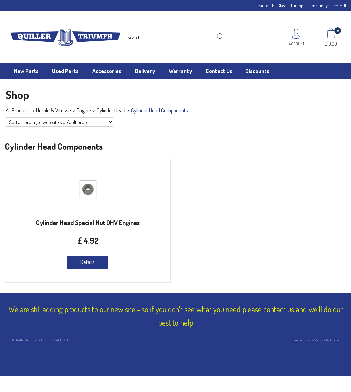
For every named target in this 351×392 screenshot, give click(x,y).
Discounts (257, 70)
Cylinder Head (111, 110)
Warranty (180, 70)
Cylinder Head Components (159, 110)
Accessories (106, 70)
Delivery (145, 70)
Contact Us (219, 70)
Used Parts (65, 70)
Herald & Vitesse (53, 110)
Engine (84, 110)
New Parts (26, 70)
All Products (18, 110)
